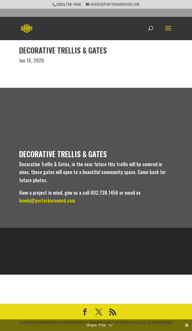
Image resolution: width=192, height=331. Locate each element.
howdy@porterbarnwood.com (47, 200)
